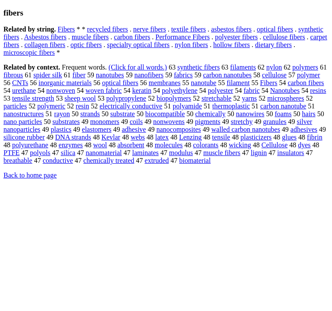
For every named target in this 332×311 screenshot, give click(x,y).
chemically (210, 113)
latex (162, 137)
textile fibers (188, 29)
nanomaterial (104, 152)
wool (100, 145)
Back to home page (30, 175)
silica (68, 152)
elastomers (96, 129)
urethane (24, 90)
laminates (145, 152)
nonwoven (60, 90)
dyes (304, 145)
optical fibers (275, 29)
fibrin (314, 137)
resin (82, 106)
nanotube (204, 82)
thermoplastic (231, 106)
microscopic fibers (29, 52)
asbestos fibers (231, 29)
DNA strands (73, 137)
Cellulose (274, 145)
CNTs (20, 82)
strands (90, 113)
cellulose (274, 75)
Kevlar (111, 137)
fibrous (13, 75)
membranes (165, 82)
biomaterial (195, 160)
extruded (157, 160)
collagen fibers (44, 44)
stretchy (242, 121)
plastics (61, 129)
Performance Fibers (183, 37)
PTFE (11, 152)
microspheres (285, 98)
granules (274, 121)
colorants (206, 145)
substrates (66, 121)
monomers (104, 121)
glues (289, 137)
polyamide (187, 106)
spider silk (47, 75)
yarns (249, 98)
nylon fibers (191, 44)
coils (136, 121)
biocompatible (165, 113)
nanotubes (110, 75)
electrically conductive (130, 106)
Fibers (66, 29)
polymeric (51, 106)
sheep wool (80, 98)
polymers (305, 67)
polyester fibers (236, 37)
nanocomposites (178, 129)
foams (283, 113)
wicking (240, 145)
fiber (79, 75)
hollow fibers (231, 44)
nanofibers (149, 75)
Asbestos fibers (45, 37)
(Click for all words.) (138, 67)
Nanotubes (285, 90)
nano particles (22, 121)
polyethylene (180, 90)
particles (15, 106)
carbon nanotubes (227, 75)
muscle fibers (90, 37)
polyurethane (30, 145)
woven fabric (104, 90)
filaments (243, 67)
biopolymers (173, 98)
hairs (309, 113)
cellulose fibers (284, 37)
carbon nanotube (283, 106)
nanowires (250, 113)
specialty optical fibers (138, 44)
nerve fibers (149, 29)
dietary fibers (273, 44)
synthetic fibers (198, 67)
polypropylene (126, 98)
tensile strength (33, 98)
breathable (17, 160)
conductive (58, 160)
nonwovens (169, 121)
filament (238, 82)
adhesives (303, 129)
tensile (221, 137)
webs (138, 137)
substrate (122, 113)
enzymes (71, 145)
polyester (220, 90)
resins (318, 90)
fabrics (183, 75)
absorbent (131, 145)
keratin (141, 90)
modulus (181, 152)
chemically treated (108, 160)
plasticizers (255, 137)
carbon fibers (132, 37)
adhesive (134, 129)
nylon (274, 67)
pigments (207, 121)
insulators (290, 152)
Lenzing (190, 137)
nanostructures (23, 113)
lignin (259, 152)
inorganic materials (65, 82)
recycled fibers (107, 29)
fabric (251, 90)
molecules (169, 145)
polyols (40, 152)
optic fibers (86, 44)
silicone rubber (24, 137)
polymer (308, 75)
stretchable (216, 98)
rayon (62, 113)
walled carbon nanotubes (245, 129)
